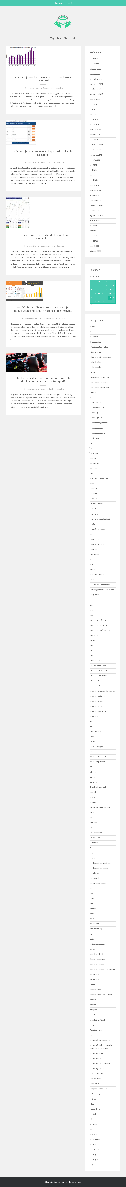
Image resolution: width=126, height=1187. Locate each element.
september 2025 (96, 94)
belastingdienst (96, 417)
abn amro (94, 337)
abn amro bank (96, 342)
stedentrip (94, 974)
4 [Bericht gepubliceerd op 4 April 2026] (110, 286)
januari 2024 (95, 195)
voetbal (93, 1114)
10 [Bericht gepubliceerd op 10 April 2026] (106, 289)
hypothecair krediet (98, 671)
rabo (91, 903)
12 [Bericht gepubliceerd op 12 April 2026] (114, 289)
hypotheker (95, 716)
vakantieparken (97, 1068)
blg (91, 448)
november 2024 (96, 145)
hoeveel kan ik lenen (99, 620)
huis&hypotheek (97, 660)
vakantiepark (96, 1058)
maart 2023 (94, 246)
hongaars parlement (99, 625)
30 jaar (92, 326)
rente (92, 918)
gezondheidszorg (97, 574)
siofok (92, 939)
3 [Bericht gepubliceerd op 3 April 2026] (106, 286)
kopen (92, 736)
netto (92, 812)
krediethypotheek (97, 762)
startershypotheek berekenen (102, 969)
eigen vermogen (97, 544)
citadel (93, 483)
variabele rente (96, 1073)
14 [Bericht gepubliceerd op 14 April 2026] (95, 293)
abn (91, 331)
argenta (93, 392)
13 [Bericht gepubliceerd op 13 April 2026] (91, 293)
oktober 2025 (95, 89)
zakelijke (94, 1159)
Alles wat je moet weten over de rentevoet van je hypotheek (43, 78)
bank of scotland (97, 407)
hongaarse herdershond (100, 630)
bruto (92, 473)
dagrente (93, 488)
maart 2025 (94, 124)
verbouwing (95, 1094)
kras (91, 752)
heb (91, 605)
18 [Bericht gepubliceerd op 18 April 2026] (110, 293)
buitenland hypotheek (99, 478)
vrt (91, 1119)
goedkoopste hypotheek (100, 585)
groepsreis (94, 595)
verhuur (93, 1099)
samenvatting (96, 929)
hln (91, 610)
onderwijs (94, 843)
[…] (54, 106)
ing (91, 721)
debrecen (93, 493)
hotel (92, 645)
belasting (94, 412)
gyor (91, 600)
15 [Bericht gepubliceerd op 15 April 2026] (99, 293)
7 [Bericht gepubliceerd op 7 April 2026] (95, 289)
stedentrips (95, 979)
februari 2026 (95, 69)
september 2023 (96, 215)
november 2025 (96, 84)
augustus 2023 (95, 221)
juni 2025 (93, 109)
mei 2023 (93, 236)
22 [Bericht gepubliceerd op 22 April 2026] (99, 297)
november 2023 (96, 205)
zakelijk (93, 1154)
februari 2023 (95, 251)
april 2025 (94, 119)
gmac (92, 579)
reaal (92, 913)
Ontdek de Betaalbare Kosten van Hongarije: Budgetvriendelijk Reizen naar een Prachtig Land (43, 309)
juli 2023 (93, 226)
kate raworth (95, 731)
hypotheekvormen (98, 711)
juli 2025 (93, 104)
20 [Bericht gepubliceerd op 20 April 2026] (91, 297)
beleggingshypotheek (99, 423)
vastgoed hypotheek (98, 1088)
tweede (93, 1015)
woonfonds (94, 1149)
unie (91, 1035)
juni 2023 (93, 231)
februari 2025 (95, 129)
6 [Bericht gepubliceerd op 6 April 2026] (91, 289)
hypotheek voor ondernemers (102, 691)
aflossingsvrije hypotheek (101, 357)
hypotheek (47, 88)
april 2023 (94, 241)
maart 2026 (94, 64)
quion (92, 898)
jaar (91, 726)
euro (91, 564)
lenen (92, 777)
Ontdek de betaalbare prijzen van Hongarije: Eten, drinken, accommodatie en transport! (43, 379)
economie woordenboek (100, 519)
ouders (92, 858)
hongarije (94, 635)
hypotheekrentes (97, 706)
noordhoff (94, 822)
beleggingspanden (98, 433)
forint (92, 569)
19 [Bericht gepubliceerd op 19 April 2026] (114, 293)
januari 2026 (95, 74)
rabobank (94, 908)
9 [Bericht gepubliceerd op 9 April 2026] (102, 289)
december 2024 (96, 140)
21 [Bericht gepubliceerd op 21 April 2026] (95, 297)
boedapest (94, 458)
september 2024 (96, 155)
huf (91, 650)
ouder (92, 848)
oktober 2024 (95, 150)
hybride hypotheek (98, 666)
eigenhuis (94, 549)
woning (93, 1144)
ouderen (93, 853)
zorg (91, 1164)
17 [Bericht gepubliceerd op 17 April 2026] (106, 293)
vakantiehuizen (96, 1053)
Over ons (58, 3)
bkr (91, 443)
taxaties (93, 999)
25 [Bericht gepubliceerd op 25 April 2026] (110, 297)
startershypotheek (98, 964)
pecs (91, 888)
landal (92, 767)
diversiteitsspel (96, 504)
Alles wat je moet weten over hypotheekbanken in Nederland (43, 153)
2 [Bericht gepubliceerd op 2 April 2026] (102, 286)
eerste (92, 524)
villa (92, 1104)
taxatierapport (96, 989)
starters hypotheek (98, 959)
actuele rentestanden (99, 347)
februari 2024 (95, 190)
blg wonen (94, 453)
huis (91, 655)
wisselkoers (95, 1139)
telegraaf (93, 1009)
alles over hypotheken (99, 377)
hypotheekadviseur (98, 696)
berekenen (94, 438)
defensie (93, 498)
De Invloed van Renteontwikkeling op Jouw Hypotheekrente (43, 236)
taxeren (93, 1004)
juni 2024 (93, 170)
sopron (93, 949)
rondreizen (94, 923)
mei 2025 (93, 114)
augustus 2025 (95, 99)
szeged (92, 984)
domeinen (94, 509)
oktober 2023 (95, 210)
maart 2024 (94, 185)
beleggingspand (96, 428)
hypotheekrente (97, 701)
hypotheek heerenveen (99, 686)
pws (91, 893)
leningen (94, 782)
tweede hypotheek (97, 1020)
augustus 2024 (95, 160)
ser (91, 934)
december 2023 (96, 200)
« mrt (92, 305)
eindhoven (94, 554)
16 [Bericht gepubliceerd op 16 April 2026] (102, 293)
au (90, 397)
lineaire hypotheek (98, 787)
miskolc (93, 802)
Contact (68, 3)
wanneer (93, 1124)
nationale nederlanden (100, 807)
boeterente (94, 463)
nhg (91, 817)
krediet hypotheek (98, 757)
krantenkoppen (96, 746)
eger (91, 534)
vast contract (95, 1078)
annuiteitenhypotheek (99, 387)
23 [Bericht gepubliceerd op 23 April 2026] (103, 297)
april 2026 (94, 59)
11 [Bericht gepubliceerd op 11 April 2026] (110, 289)
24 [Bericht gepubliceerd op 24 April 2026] (106, 297)
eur (91, 559)
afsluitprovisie (96, 367)
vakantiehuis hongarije (100, 1040)
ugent (92, 1025)
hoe (91, 615)
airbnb (92, 372)
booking (93, 468)
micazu (93, 797)
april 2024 (94, 180)
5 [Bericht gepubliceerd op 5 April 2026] (113, 286)
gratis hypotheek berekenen (102, 590)
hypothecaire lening (98, 676)
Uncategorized (46, 162)
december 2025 (96, 79)
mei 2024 (94, 175)
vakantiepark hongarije (100, 1063)
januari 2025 (95, 134)
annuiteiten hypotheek (100, 382)
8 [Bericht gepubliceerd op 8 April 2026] (98, 289)
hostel (92, 640)
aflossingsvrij (95, 352)
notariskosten (96, 832)
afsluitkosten (95, 362)
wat (91, 1129)
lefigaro (93, 772)
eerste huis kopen (97, 529)
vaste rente (94, 1083)
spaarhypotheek (97, 954)
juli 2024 (93, 165)
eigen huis (94, 539)
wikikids (94, 1134)
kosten (93, 741)
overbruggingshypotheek (100, 863)
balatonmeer (95, 402)
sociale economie (97, 944)
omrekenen (95, 838)
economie (94, 514)
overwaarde (95, 878)
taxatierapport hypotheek (101, 994)
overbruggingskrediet (99, 868)
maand (93, 792)
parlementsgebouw (98, 883)
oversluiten (95, 873)
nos (91, 827)
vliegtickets (95, 1109)
